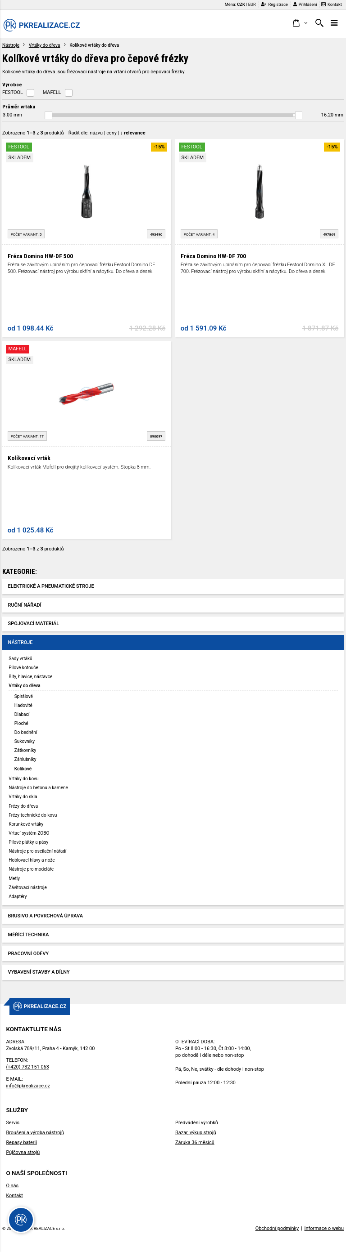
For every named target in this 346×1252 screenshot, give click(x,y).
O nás (12, 1186)
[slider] (48, 115)
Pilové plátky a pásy (28, 842)
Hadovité (23, 705)
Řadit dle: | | (107, 133)
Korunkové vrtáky (26, 824)
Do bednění (25, 732)
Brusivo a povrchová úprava (45, 916)
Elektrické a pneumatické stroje (51, 586)
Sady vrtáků (20, 658)
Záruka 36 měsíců (194, 1142)
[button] (299, 23)
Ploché (21, 723)
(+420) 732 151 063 (27, 1067)
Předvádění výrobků (196, 1123)
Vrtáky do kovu (23, 778)
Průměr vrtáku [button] (18, 106)
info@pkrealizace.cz (28, 1086)
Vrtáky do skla (23, 796)
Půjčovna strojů (23, 1152)
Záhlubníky (25, 759)
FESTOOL (12, 92)
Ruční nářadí (24, 605)
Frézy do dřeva (23, 806)
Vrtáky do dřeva (44, 45)
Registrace (274, 4)
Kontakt (331, 4)
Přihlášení (305, 4)
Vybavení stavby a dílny (39, 972)
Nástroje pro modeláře (31, 869)
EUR (252, 4)
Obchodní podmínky (277, 1228)
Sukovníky (24, 741)
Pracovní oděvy (28, 954)
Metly (14, 878)
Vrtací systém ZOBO (29, 833)
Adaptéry (18, 896)
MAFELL (52, 92)
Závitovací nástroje (28, 887)
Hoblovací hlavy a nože (32, 860)
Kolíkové (23, 768)
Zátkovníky (25, 750)
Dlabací (21, 714)
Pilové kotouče (23, 667)
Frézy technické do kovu (33, 815)
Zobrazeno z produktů (33, 133)
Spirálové (23, 696)
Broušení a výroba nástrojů (35, 1133)
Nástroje (10, 45)
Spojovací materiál (33, 623)
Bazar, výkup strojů (195, 1133)
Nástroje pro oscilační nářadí (37, 851)
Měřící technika (28, 935)
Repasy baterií (21, 1142)
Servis (12, 1123)
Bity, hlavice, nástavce (30, 676)
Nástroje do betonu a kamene (38, 787)
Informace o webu (324, 1228)
